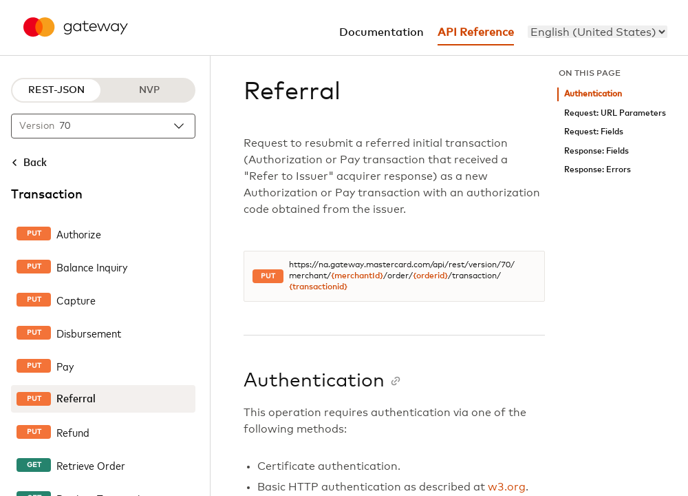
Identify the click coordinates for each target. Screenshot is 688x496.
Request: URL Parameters (615, 113)
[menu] (597, 31)
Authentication (593, 94)
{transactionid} (318, 287)
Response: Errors (597, 169)
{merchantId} (357, 276)
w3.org (507, 487)
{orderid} (430, 276)
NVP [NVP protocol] (149, 90)
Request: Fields (593, 131)
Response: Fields (596, 151)
